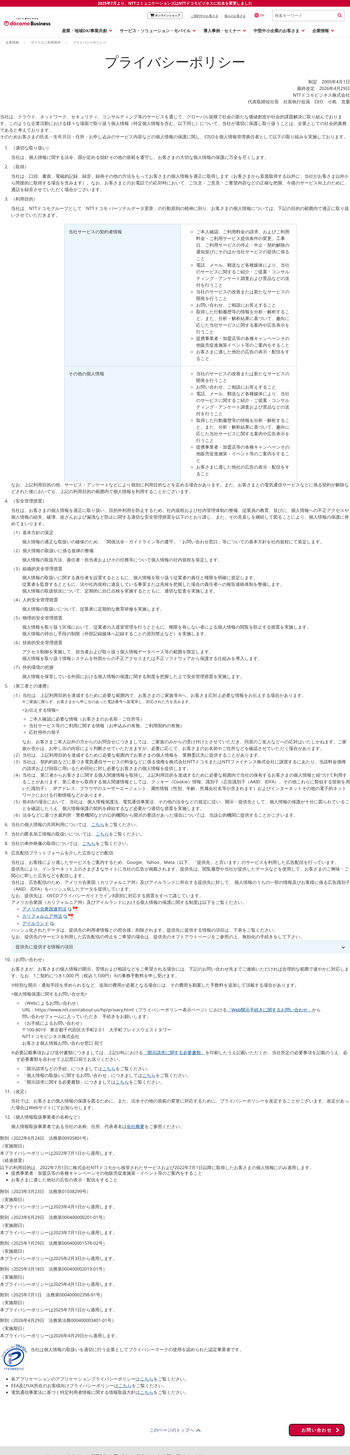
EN (259, 15)
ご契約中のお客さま (204, 16)
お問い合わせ (316, 1419)
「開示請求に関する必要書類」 (174, 1052)
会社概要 (135, 1126)
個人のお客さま (235, 16)
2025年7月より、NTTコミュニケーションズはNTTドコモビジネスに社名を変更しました (175, 3)
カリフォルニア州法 (42, 916)
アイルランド (35, 923)
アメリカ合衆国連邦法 (50, 909)
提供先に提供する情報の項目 (44, 947)
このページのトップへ (171, 1430)
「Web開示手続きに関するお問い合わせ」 (269, 1010)
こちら (97, 824)
